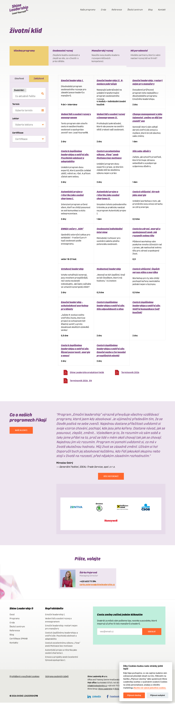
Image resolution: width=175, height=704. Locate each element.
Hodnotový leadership (109, 270)
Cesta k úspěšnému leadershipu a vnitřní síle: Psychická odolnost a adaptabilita (61, 637)
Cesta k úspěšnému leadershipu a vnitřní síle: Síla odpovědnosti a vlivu (111, 307)
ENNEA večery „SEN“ (72, 230)
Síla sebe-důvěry (141, 152)
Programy (15, 620)
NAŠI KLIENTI (21, 432)
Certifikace (17, 134)
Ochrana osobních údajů (56, 677)
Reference (116, 9)
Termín (15, 105)
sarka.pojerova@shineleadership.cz (97, 586)
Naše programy (87, 9)
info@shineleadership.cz (97, 687)
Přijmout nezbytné (157, 695)
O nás (103, 9)
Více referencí (110, 478)
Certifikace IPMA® (18, 640)
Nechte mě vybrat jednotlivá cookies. (150, 688)
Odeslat (152, 633)
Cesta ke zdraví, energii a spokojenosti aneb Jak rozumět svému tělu (146, 233)
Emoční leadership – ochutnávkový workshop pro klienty (74, 307)
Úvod (12, 616)
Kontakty (14, 644)
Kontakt (161, 9)
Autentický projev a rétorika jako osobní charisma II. (108, 196)
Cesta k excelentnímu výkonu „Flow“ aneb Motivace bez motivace (109, 156)
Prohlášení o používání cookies (24, 677)
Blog (150, 9)
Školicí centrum (135, 9)
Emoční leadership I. (72, 81)
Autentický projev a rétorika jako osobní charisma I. (72, 196)
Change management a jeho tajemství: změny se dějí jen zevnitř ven (147, 119)
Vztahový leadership (72, 270)
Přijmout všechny (134, 695)
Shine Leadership (105, 690)
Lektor (15, 120)
